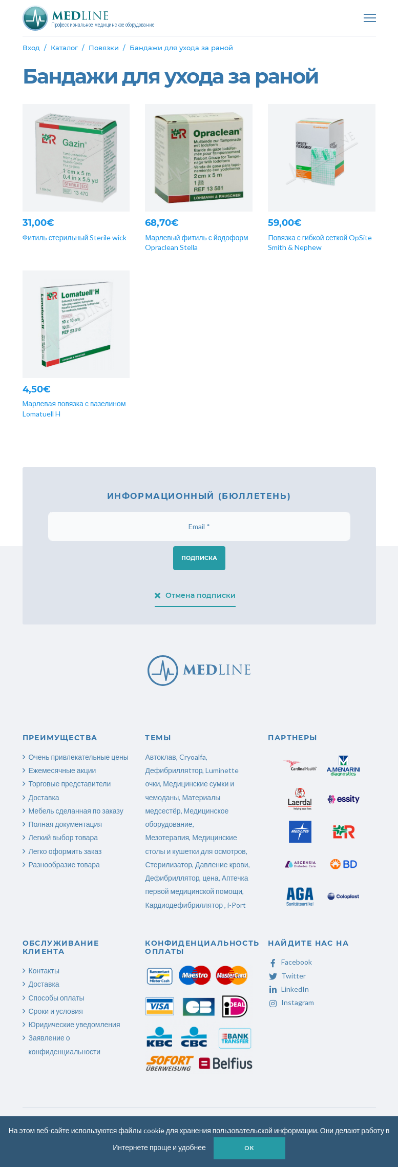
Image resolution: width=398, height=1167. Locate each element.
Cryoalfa (192, 757)
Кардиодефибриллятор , (185, 905)
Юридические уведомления (74, 1024)
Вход (31, 48)
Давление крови (221, 864)
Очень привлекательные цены (79, 757)
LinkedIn (288, 989)
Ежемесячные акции (62, 770)
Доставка (44, 797)
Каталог (64, 48)
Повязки (104, 48)
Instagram (291, 1002)
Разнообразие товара (64, 864)
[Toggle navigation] (369, 18)
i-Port (236, 905)
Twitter (287, 975)
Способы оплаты (57, 997)
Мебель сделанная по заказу (76, 810)
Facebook (290, 961)
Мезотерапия (167, 837)
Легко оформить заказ (65, 851)
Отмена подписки (195, 595)
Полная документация (65, 824)
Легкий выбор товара (63, 837)
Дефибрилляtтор (173, 770)
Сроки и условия (56, 1011)
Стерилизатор (168, 864)
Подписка (199, 557)
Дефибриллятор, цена (181, 877)
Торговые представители (70, 783)
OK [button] (249, 1147)
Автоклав (160, 757)
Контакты (44, 970)
